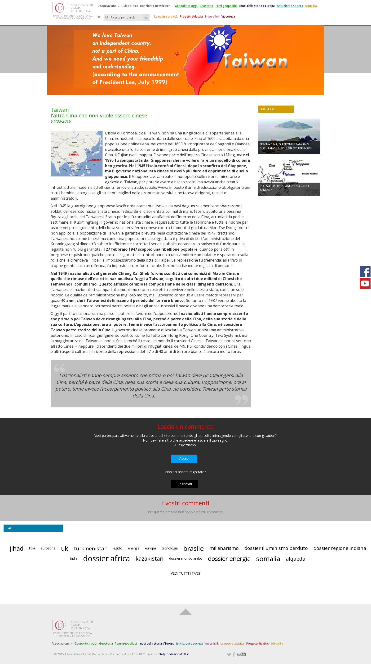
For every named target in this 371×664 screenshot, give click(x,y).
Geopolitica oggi (186, 6)
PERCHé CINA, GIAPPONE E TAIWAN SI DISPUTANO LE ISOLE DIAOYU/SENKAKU (286, 146)
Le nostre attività (165, 16)
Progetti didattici (191, 16)
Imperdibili (212, 16)
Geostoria (206, 6)
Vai (146, 18)
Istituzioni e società (290, 6)
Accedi (184, 458)
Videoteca (228, 16)
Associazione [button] (108, 6)
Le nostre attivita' (232, 643)
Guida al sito (129, 6)
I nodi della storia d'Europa (257, 6)
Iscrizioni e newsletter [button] (156, 6)
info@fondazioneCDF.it (173, 654)
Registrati (184, 484)
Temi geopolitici (226, 6)
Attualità (311, 6)
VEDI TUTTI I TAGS (185, 573)
